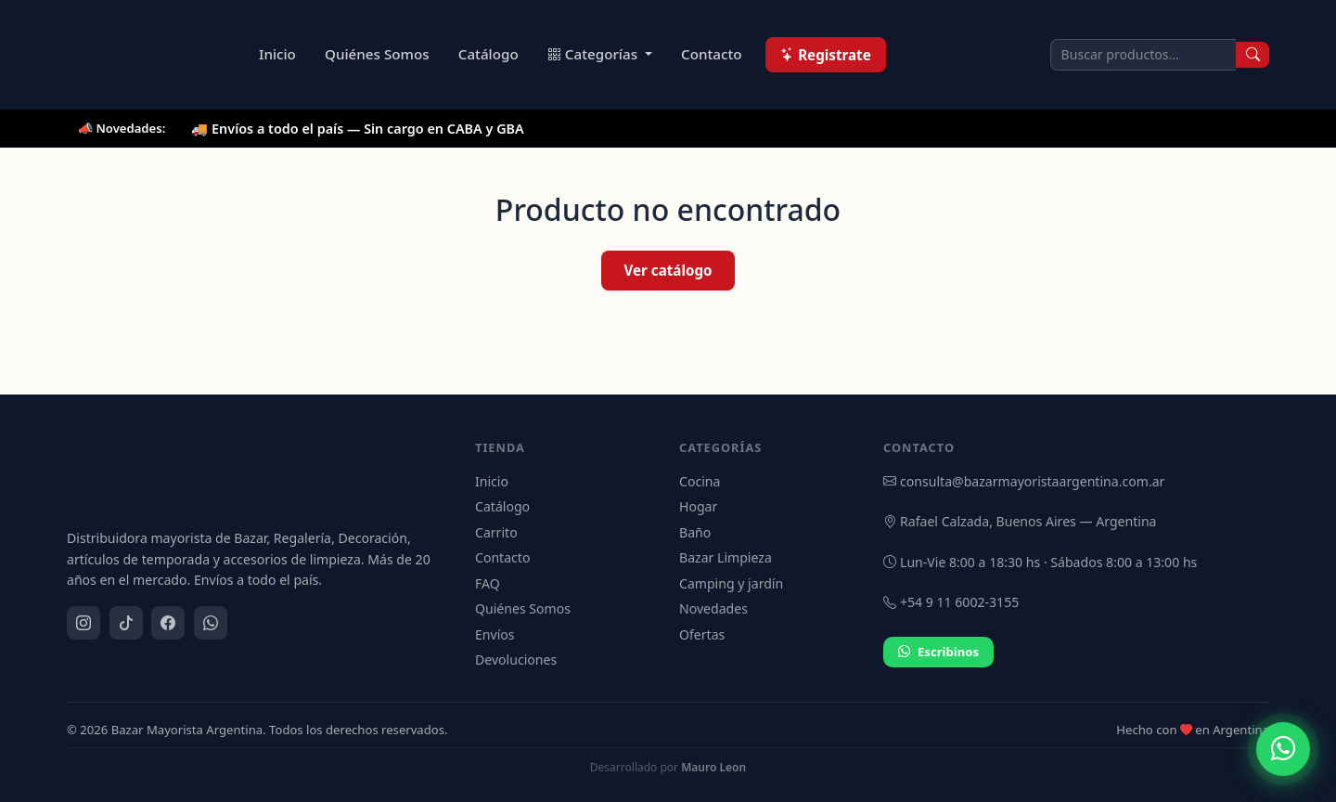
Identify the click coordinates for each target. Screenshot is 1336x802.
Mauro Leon (713, 767)
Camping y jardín (731, 583)
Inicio (277, 54)
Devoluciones (516, 659)
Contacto (711, 54)
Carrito (496, 532)
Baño (695, 532)
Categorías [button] (594, 54)
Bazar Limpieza (725, 557)
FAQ (487, 583)
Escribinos (938, 652)
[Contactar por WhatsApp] (1283, 749)
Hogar (698, 506)
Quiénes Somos (377, 54)
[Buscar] (1252, 55)
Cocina (699, 481)
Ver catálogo (667, 270)
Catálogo (488, 54)
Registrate (825, 54)
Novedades (713, 608)
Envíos (495, 634)
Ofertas (702, 634)
